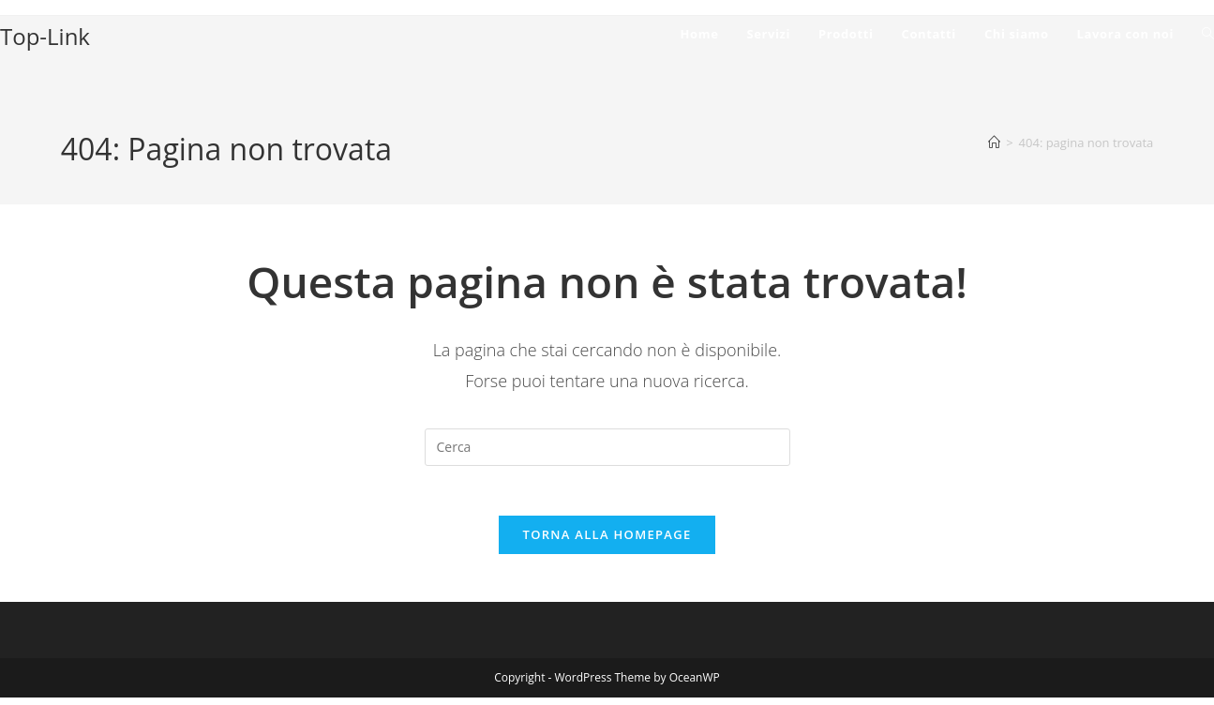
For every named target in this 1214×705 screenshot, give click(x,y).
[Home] (994, 142)
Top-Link (45, 36)
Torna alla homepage (607, 541)
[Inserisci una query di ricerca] (607, 447)
